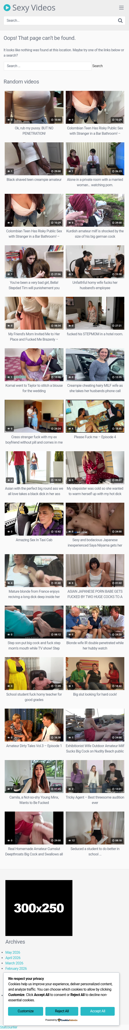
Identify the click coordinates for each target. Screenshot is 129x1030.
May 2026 (12, 952)
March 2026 (14, 963)
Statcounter (8, 1027)
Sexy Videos (29, 8)
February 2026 (16, 968)
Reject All (62, 1011)
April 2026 (13, 958)
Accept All (97, 1011)
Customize (26, 1011)
